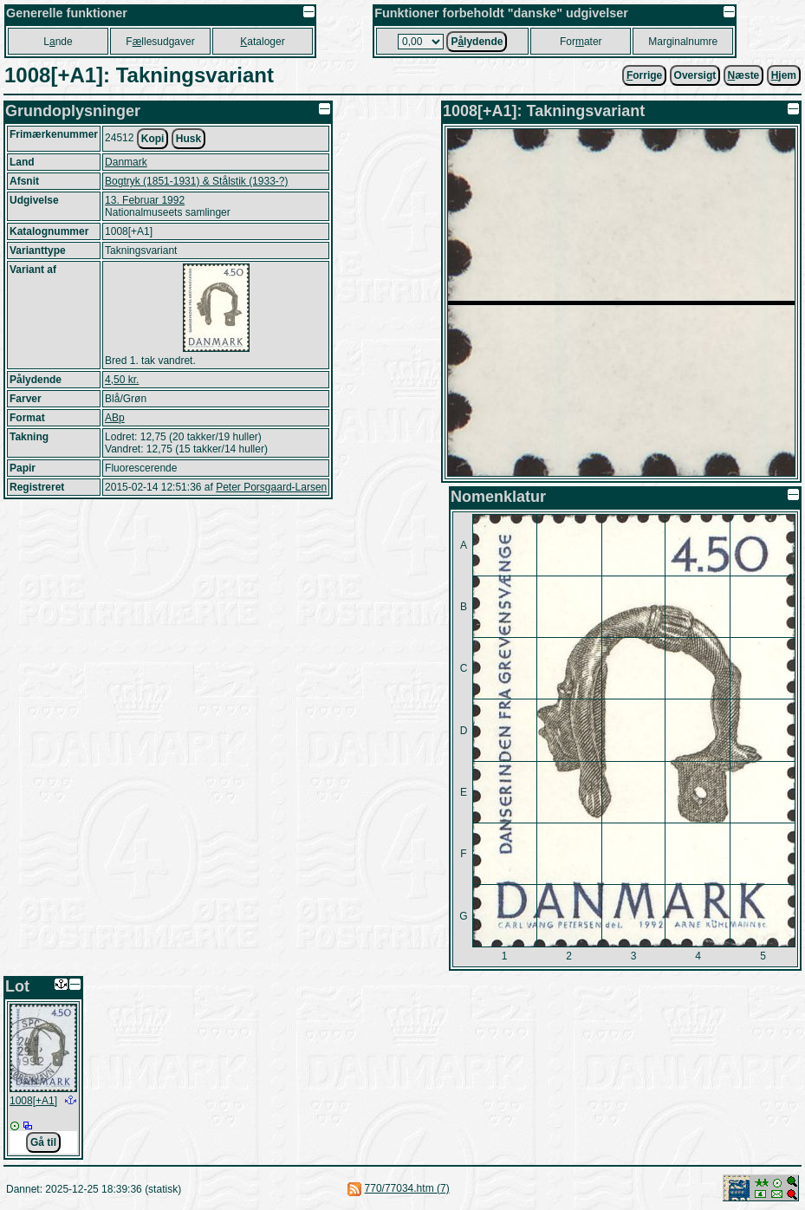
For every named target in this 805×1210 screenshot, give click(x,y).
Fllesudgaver (160, 42)
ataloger (262, 42)
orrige (644, 75)
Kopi (153, 139)
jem (783, 75)
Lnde (57, 42)
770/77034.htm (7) (407, 1188)
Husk (188, 139)
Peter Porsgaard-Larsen (271, 487)
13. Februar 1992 (145, 200)
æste (744, 75)
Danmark (126, 162)
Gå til (43, 1142)
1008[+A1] (33, 1101)
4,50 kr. (122, 380)
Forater (581, 42)
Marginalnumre (682, 42)
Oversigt (695, 75)
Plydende (477, 42)
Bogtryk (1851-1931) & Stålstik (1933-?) (196, 181)
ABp (115, 418)
